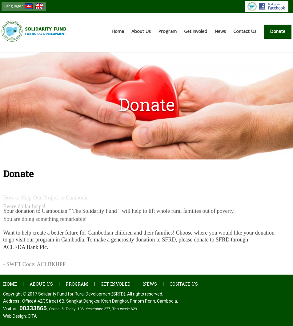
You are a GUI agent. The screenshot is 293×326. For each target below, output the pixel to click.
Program (167, 31)
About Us (141, 31)
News (220, 31)
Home (117, 31)
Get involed (195, 31)
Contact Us (244, 31)
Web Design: (20, 316)
